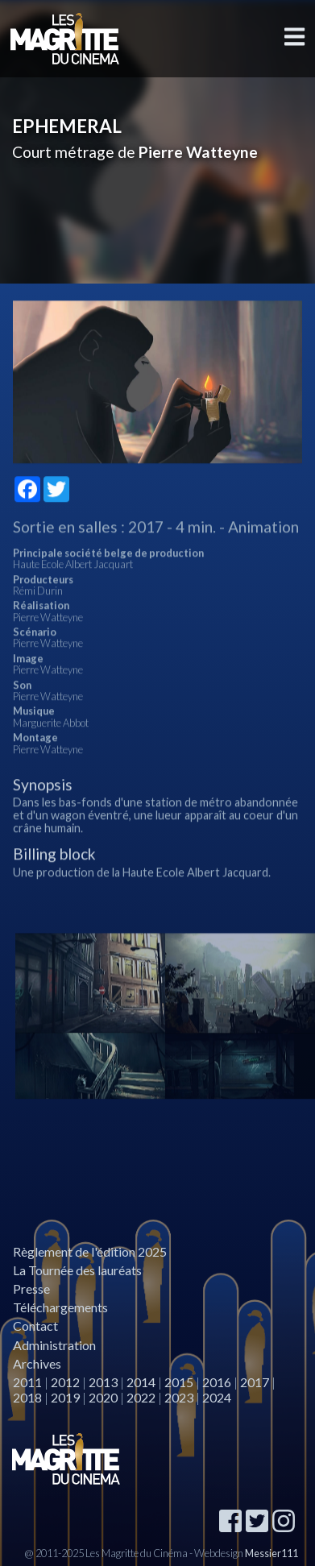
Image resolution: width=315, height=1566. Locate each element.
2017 (254, 1382)
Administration (54, 1345)
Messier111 (271, 1553)
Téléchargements (60, 1307)
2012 (65, 1382)
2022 (140, 1397)
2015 (178, 1382)
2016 (216, 1382)
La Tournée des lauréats (77, 1270)
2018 (27, 1397)
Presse (31, 1288)
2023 (178, 1397)
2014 (140, 1382)
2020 (103, 1397)
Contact (35, 1325)
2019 (65, 1397)
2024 (216, 1397)
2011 (27, 1382)
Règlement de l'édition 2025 (90, 1251)
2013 (103, 1382)
